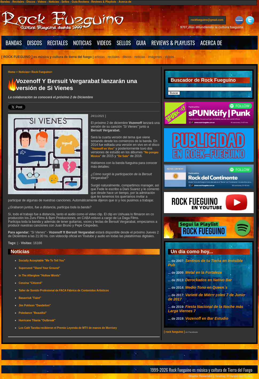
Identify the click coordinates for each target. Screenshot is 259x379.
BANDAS (14, 43)
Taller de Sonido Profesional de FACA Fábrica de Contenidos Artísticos (64, 290)
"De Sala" (123, 156)
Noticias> (25, 72)
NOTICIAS (82, 43)
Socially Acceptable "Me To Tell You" (42, 260)
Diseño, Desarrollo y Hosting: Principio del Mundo (220, 376)
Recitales (18, 1)
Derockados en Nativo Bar (208, 280)
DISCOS (34, 43)
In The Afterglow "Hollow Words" (40, 275)
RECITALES (57, 43)
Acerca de (125, 1)
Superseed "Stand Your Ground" (39, 268)
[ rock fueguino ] (174, 331)
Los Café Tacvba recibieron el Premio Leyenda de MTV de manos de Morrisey (68, 327)
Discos (30, 1)
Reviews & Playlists (103, 1)
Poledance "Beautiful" (33, 312)
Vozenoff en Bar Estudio (206, 318)
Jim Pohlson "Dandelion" (35, 305)
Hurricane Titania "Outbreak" (37, 320)
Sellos (65, 1)
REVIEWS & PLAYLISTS (173, 43)
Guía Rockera (80, 1)
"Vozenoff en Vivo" (103, 148)
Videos (42, 1)
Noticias (54, 1)
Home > (13, 72)
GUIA (141, 43)
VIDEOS (104, 43)
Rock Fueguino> (42, 72)
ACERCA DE (211, 43)
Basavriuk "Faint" (30, 297)
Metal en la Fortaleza (203, 272)
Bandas (5, 1)
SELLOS (124, 43)
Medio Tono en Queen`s (206, 287)
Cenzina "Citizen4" (30, 283)
